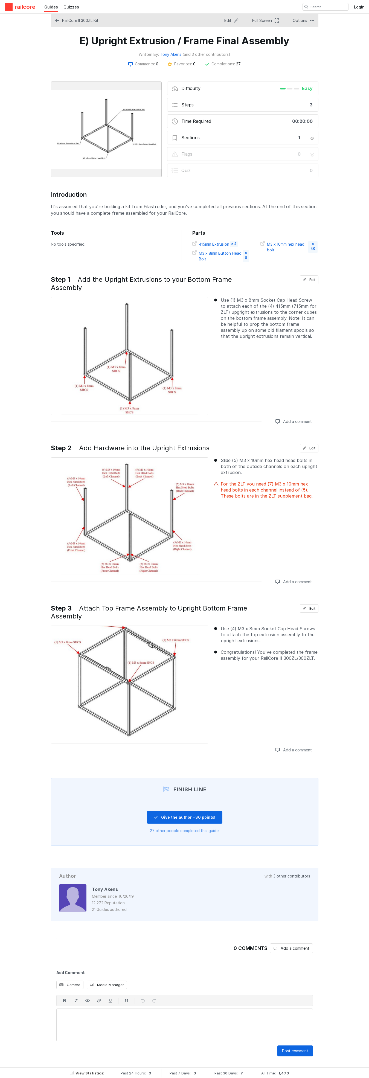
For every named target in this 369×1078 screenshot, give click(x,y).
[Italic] (76, 1000)
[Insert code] (87, 1000)
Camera (69, 985)
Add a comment (293, 421)
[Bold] (64, 1000)
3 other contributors (291, 876)
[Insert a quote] (126, 1000)
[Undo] (142, 1000)
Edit (309, 279)
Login (359, 7)
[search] (306, 7)
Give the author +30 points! (184, 817)
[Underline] (110, 1000)
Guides (51, 7)
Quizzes (71, 7)
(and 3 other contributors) (206, 54)
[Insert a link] (99, 1000)
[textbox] (184, 1025)
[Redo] (154, 1000)
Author (67, 876)
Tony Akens (170, 54)
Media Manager (107, 985)
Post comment (295, 1050)
